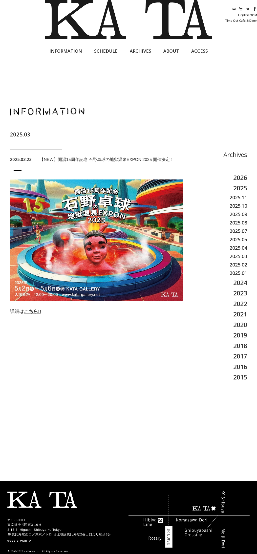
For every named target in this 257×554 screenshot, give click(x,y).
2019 (240, 335)
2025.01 (238, 273)
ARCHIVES (140, 51)
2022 (240, 303)
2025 (240, 188)
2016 (240, 366)
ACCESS (199, 51)
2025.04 (238, 247)
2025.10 (238, 205)
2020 (240, 324)
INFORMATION (65, 51)
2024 (240, 282)
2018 (240, 345)
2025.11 (238, 197)
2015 (240, 377)
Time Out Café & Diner (241, 21)
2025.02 (238, 264)
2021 (240, 314)
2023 (240, 293)
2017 (240, 356)
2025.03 (238, 256)
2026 (240, 177)
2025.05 (238, 239)
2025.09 (238, 214)
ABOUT (171, 51)
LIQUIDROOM (247, 15)
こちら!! (32, 311)
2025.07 (238, 231)
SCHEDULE (106, 51)
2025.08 (238, 222)
